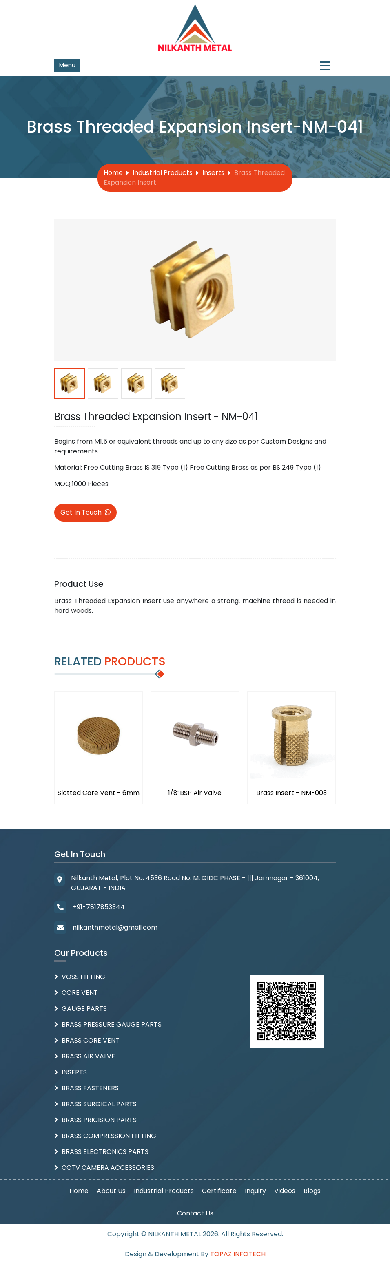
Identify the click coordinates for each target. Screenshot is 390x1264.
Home (113, 172)
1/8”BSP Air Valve (195, 793)
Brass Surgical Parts (99, 1104)
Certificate (219, 1190)
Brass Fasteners (90, 1088)
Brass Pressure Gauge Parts (112, 1024)
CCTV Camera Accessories (108, 1167)
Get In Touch (85, 512)
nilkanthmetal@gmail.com (115, 927)
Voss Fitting (83, 976)
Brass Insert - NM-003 (291, 793)
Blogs (312, 1190)
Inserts (213, 172)
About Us (111, 1190)
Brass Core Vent (91, 1040)
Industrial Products (163, 172)
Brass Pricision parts (99, 1120)
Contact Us (195, 1213)
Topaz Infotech (238, 1254)
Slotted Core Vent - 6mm (99, 793)
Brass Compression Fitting (109, 1135)
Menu (67, 65)
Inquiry (255, 1190)
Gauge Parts (84, 1008)
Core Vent (80, 992)
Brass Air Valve (88, 1056)
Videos (284, 1190)
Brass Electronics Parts (105, 1151)
